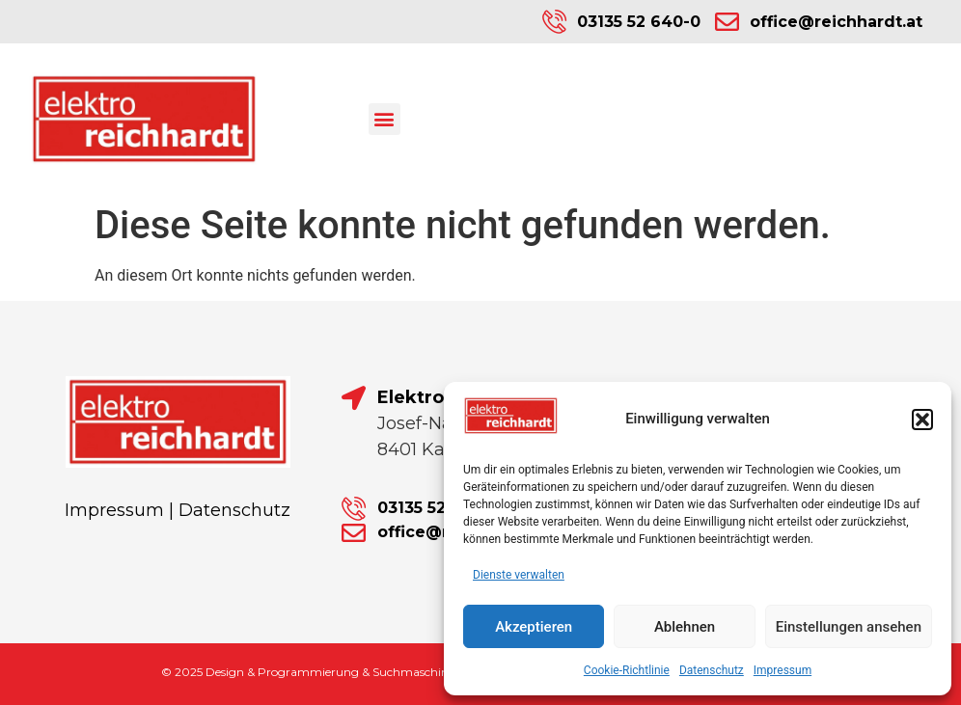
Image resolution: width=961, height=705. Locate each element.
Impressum (782, 670)
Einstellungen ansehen (848, 627)
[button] (922, 419)
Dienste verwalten (518, 575)
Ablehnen (684, 627)
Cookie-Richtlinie (627, 670)
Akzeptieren (533, 627)
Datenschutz (711, 670)
